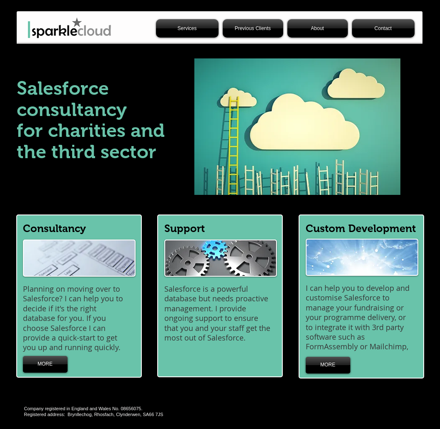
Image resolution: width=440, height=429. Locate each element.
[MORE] (45, 364)
